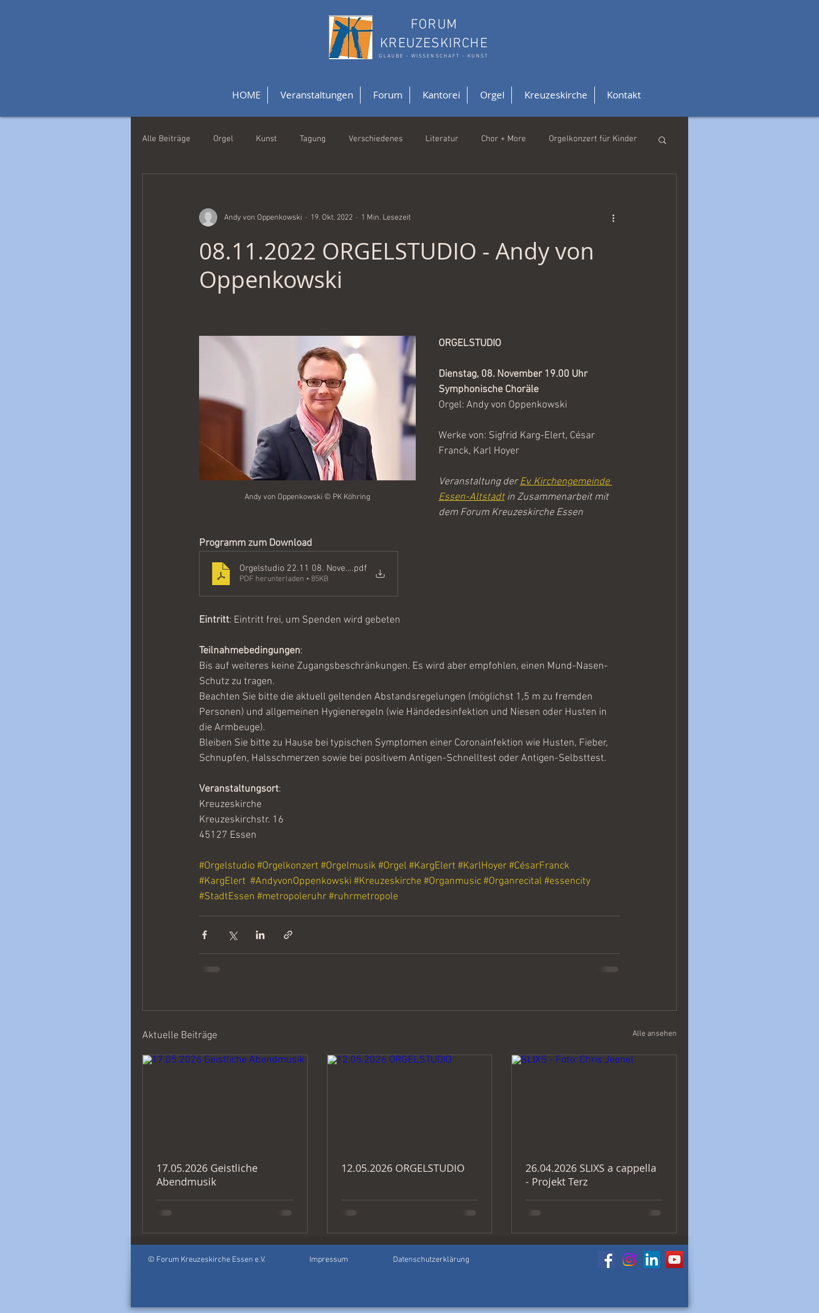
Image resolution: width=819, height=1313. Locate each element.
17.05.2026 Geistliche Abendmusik (207, 1174)
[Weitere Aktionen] (613, 217)
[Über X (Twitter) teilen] (232, 934)
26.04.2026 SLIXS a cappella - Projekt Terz (591, 1174)
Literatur (441, 139)
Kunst (266, 139)
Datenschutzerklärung (431, 1260)
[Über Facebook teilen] (204, 934)
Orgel (223, 139)
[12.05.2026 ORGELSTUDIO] (410, 1101)
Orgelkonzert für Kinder (593, 139)
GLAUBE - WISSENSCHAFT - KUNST (434, 56)
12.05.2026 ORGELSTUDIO (403, 1168)
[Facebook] (606, 1259)
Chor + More (503, 139)
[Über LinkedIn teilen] (260, 934)
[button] (662, 139)
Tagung (313, 139)
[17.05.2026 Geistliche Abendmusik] (225, 1101)
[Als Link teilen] (288, 934)
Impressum (328, 1260)
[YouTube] (674, 1259)
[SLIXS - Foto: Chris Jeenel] (594, 1101)
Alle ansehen (654, 1034)
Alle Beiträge (166, 139)
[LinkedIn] (651, 1259)
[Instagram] (629, 1259)
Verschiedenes (376, 139)
